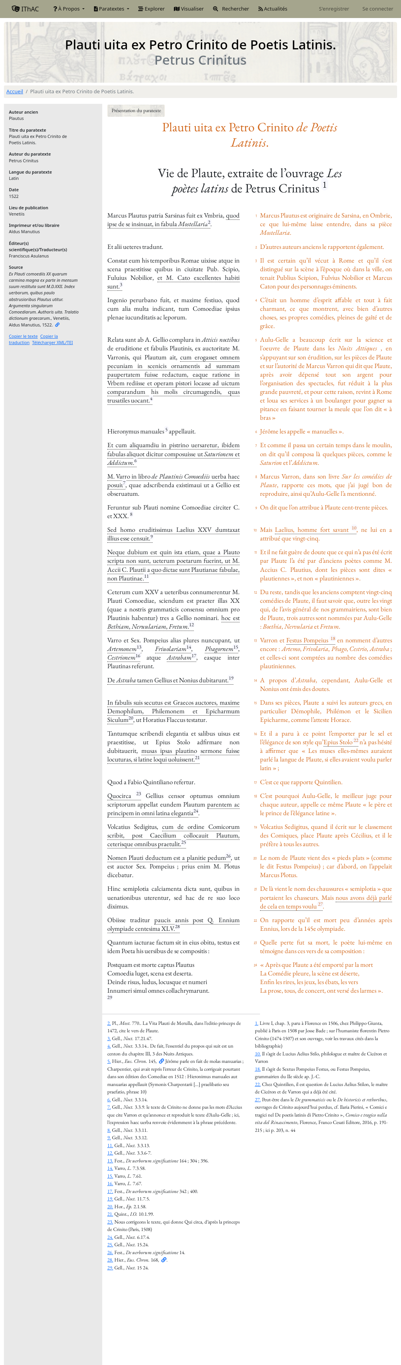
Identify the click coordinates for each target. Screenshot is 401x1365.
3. (109, 1038)
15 (235, 647)
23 (138, 793)
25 (183, 842)
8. (109, 1130)
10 (354, 527)
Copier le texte (23, 336)
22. (258, 1084)
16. (110, 1183)
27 (320, 904)
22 (356, 740)
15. (110, 1176)
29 (109, 997)
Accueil (14, 91)
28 (177, 926)
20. (110, 1206)
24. (110, 1237)
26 (228, 855)
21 (197, 757)
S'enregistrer (334, 8)
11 (146, 576)
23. (110, 1221)
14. (110, 1168)
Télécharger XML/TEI (52, 342)
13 (139, 647)
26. (110, 1252)
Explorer (151, 8)
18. (258, 1069)
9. (109, 1137)
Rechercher (231, 8)
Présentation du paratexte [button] (136, 110)
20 (130, 717)
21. (110, 1214)
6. (109, 1099)
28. (110, 1259)
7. (109, 1107)
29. (110, 1267)
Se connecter (378, 8)
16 (137, 655)
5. (109, 1061)
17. (110, 1191)
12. (110, 1152)
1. (256, 1023)
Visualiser (189, 8)
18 (333, 638)
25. (110, 1244)
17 (193, 655)
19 (231, 677)
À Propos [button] (67, 8)
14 (188, 647)
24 (195, 810)
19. (110, 1198)
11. (110, 1145)
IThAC (25, 9)
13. (110, 1160)
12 (191, 624)
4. (109, 1045)
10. (258, 1053)
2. (109, 1023)
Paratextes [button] (110, 8)
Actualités (272, 8)
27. (258, 1099)
